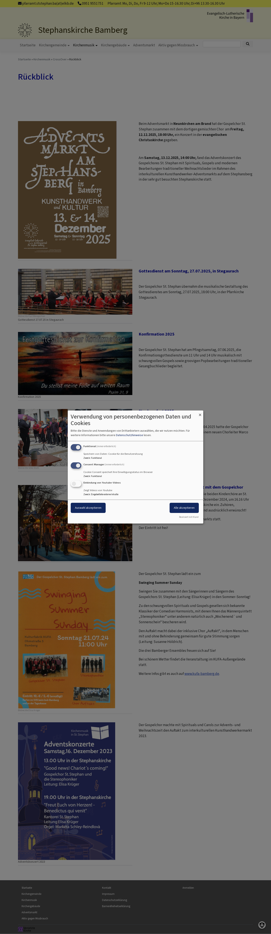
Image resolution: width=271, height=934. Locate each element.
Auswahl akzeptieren (88, 508)
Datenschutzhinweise (129, 435)
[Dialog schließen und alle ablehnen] (200, 413)
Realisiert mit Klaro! (189, 517)
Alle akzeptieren (184, 508)
